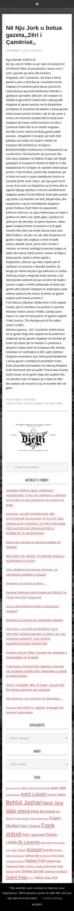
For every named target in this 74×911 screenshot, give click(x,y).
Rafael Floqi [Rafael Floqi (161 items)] (53, 861)
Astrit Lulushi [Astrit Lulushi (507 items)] (33, 794)
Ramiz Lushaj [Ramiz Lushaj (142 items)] (34, 866)
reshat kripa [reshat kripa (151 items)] (49, 866)
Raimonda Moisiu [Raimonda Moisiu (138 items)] (15, 866)
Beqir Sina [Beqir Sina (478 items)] (53, 802)
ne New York (54, 403)
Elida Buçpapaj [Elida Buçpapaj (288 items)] (43, 811)
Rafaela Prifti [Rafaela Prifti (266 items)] (35, 861)
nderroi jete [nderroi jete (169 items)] (32, 855)
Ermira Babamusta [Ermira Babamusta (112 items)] (39, 818)
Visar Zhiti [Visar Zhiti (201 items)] (51, 877)
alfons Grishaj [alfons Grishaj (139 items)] (29, 788)
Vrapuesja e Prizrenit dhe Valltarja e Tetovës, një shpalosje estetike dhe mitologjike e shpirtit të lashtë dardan (36, 671)
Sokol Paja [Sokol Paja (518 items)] (16, 877)
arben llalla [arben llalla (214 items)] (58, 788)
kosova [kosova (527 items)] (34, 849)
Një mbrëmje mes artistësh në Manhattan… (34, 698)
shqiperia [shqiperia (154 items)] (50, 871)
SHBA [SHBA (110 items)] (17, 871)
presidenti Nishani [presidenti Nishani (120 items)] (15, 861)
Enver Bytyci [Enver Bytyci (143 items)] (22, 818)
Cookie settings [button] (52, 898)
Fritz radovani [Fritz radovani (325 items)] (33, 834)
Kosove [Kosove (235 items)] (47, 850)
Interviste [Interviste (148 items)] (45, 842)
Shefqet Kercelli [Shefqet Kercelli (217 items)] (32, 871)
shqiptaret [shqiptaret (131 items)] (61, 871)
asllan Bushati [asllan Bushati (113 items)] (13, 795)
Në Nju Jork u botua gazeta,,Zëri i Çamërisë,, (34, 35)
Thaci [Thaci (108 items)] (31, 878)
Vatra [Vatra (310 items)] (39, 877)
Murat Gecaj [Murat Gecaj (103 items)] (18, 855)
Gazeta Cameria (34, 403)
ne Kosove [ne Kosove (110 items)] (45, 855)
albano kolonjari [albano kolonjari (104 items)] (13, 788)
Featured (29, 399)
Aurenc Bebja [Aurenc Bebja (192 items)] (56, 794)
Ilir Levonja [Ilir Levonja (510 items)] (29, 842)
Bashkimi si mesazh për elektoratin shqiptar (34, 620)
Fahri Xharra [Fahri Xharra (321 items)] (29, 826)
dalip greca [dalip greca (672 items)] (18, 811)
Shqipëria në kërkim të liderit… (26, 583)
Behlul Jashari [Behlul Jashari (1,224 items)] (24, 802)
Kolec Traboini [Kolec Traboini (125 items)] (18, 850)
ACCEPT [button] (37, 904)
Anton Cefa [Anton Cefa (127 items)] (44, 788)
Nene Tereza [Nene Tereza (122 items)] (57, 855)
